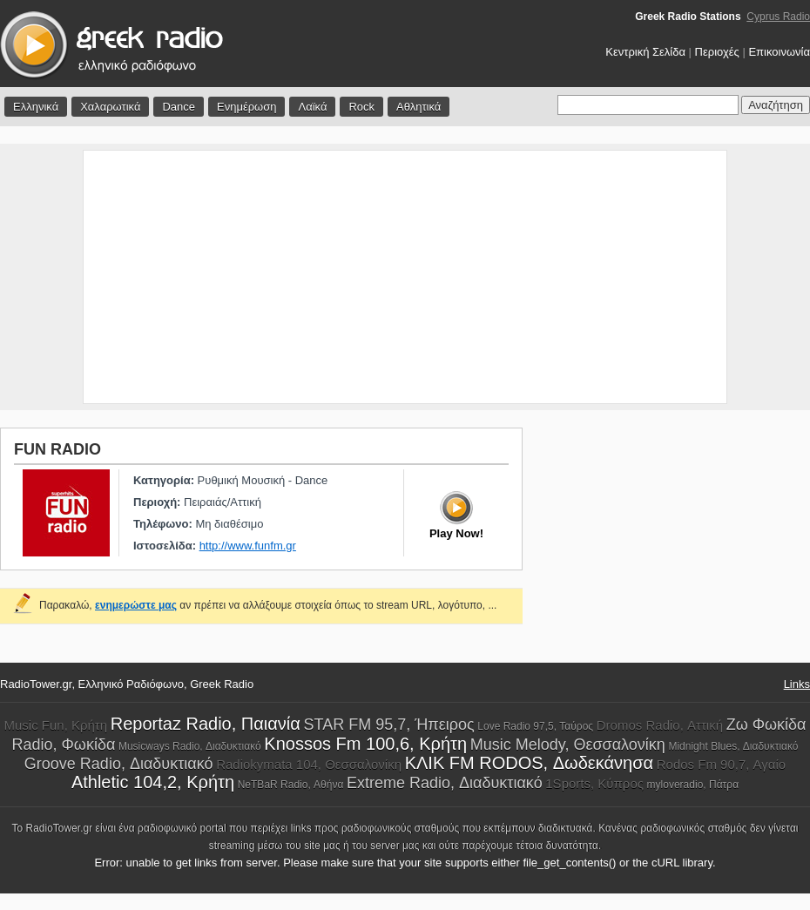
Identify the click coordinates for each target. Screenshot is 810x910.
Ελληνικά (35, 106)
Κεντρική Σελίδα (645, 51)
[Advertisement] (405, 277)
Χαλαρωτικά (110, 106)
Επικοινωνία (779, 51)
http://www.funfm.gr (247, 545)
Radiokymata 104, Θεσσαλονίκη (309, 764)
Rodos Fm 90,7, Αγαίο (721, 764)
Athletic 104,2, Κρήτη (152, 782)
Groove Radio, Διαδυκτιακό (118, 763)
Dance (178, 106)
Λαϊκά (312, 106)
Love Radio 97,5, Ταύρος (535, 726)
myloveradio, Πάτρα (693, 785)
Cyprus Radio (778, 16)
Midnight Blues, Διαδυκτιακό (733, 746)
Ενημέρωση (247, 106)
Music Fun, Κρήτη (55, 725)
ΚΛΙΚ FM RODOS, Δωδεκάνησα (529, 762)
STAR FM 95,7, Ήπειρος (389, 724)
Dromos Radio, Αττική (660, 725)
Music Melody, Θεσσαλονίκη (567, 744)
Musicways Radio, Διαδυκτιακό (189, 746)
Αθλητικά (418, 106)
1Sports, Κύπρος (594, 783)
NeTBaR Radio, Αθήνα (291, 785)
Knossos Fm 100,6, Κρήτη (365, 743)
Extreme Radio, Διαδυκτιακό (445, 783)
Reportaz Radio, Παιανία (205, 723)
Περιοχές (717, 51)
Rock (361, 106)
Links (797, 684)
